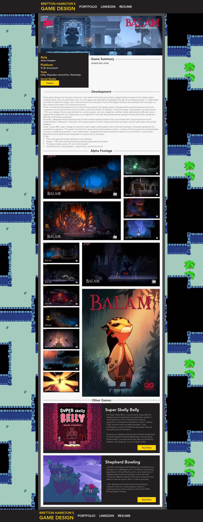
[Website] (50, 83)
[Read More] (146, 447)
